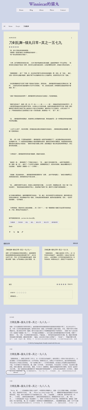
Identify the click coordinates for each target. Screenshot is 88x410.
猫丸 (27, 222)
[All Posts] (15, 372)
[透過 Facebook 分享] (10, 232)
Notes (10, 26)
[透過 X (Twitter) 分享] (14, 232)
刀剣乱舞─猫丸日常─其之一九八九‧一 (19, 250)
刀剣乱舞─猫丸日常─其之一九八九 (56, 250)
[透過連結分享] (22, 232)
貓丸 (32, 222)
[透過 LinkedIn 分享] (18, 232)
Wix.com (57, 343)
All (4, 26)
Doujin (18, 26)
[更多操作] (71, 38)
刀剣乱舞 (20, 222)
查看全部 (75, 243)
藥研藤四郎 (55, 222)
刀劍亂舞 (26, 26)
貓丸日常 (38, 222)
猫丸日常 (46, 222)
